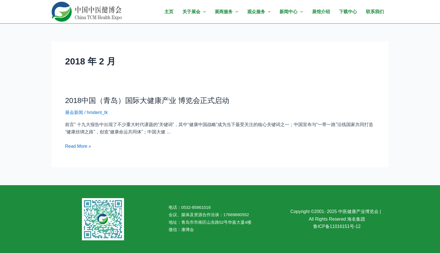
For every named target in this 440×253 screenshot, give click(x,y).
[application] (203, 12)
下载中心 (348, 11)
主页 (168, 11)
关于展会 (194, 12)
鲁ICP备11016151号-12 (337, 226)
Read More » (78, 146)
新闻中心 (291, 12)
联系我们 (375, 11)
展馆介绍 (321, 11)
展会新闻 (74, 112)
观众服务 (259, 12)
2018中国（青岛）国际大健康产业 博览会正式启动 (147, 100)
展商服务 (226, 12)
